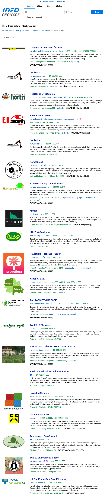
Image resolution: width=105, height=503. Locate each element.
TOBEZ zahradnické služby (44, 457)
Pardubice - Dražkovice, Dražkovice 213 (46, 198)
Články (40, 6)
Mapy (49, 6)
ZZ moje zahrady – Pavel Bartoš (47, 183)
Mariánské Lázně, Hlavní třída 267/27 (45, 133)
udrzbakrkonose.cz (37, 483)
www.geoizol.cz (36, 144)
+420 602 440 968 (50, 397)
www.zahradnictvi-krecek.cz (41, 304)
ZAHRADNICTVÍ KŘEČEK (43, 300)
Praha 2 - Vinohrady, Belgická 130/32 (45, 429)
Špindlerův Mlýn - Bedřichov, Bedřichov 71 (47, 493)
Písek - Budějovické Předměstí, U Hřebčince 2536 (50, 62)
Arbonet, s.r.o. (37, 278)
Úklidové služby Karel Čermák (46, 47)
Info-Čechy (9, 31)
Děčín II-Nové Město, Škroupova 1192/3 (46, 472)
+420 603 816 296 (73, 282)
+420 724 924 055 (76, 97)
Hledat (97, 12)
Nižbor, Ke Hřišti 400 (38, 314)
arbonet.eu (43, 282)
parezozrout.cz (36, 165)
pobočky (75, 62)
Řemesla (35, 31)
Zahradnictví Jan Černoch (43, 436)
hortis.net (33, 97)
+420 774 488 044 (52, 236)
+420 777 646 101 (82, 304)
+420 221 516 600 (45, 418)
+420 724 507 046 (41, 440)
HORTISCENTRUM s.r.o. (42, 94)
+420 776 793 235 (66, 304)
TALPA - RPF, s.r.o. (40, 325)
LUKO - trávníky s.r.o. (41, 232)
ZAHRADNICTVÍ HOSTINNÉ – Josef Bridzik (52, 346)
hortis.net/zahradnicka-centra (50, 97)
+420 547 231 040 (91, 97)
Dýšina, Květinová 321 (39, 246)
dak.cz (32, 418)
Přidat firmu (61, 2)
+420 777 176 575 (55, 165)
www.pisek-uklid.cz (56, 51)
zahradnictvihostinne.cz (39, 350)
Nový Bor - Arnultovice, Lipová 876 (44, 86)
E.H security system (40, 115)
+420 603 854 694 (59, 187)
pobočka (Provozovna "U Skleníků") (63, 314)
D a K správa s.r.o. (39, 414)
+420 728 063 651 (55, 483)
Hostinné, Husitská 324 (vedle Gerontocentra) (48, 361)
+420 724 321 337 (60, 418)
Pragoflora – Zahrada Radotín (45, 254)
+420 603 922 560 (54, 76)
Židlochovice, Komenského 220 (43, 108)
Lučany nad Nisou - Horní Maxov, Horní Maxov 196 (50, 225)
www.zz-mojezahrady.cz (39, 187)
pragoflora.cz (35, 257)
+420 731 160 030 (41, 375)
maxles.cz (34, 214)
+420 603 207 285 (37, 122)
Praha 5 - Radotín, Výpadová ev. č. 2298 (46, 268)
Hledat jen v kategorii (34, 17)
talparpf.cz (34, 329)
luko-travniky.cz (36, 236)
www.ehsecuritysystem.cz (63, 119)
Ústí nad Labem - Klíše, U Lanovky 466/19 (47, 176)
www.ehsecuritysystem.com (41, 119)
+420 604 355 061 (53, 122)
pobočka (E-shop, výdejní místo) (78, 268)
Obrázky (59, 6)
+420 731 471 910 (66, 397)
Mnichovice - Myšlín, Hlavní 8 (42, 385)
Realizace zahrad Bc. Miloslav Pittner (49, 371)
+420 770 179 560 (57, 461)
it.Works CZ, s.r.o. (39, 393)
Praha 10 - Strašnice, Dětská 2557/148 (45, 407)
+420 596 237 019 (48, 329)
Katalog (29, 6)
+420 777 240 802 (67, 236)
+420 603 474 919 (73, 51)
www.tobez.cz (35, 461)
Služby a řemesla (22, 31)
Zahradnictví (45, 31)
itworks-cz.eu (35, 397)
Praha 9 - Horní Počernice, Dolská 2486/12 (47, 293)
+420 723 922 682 (47, 214)
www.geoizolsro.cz (37, 76)
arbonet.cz (34, 282)
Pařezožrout (36, 162)
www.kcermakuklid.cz (38, 51)
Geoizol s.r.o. (37, 72)
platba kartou (9, 37)
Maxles (33, 210)
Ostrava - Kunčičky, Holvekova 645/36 (45, 339)
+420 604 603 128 (58, 350)
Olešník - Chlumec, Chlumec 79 (43, 450)
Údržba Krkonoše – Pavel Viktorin (48, 479)
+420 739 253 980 (54, 257)
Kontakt (51, 2)
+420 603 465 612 (57, 282)
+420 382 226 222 (89, 51)
